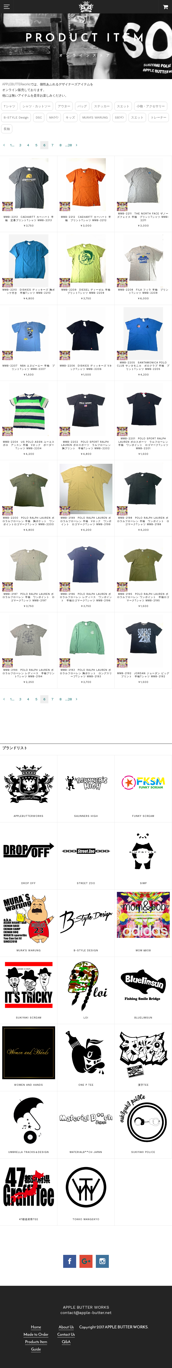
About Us (66, 1327)
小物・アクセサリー (151, 106)
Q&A (66, 1342)
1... (12, 145)
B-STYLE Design (16, 117)
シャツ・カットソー (36, 106)
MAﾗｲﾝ (53, 117)
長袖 (7, 129)
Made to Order (36, 1335)
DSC (39, 117)
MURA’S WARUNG (95, 117)
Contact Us (66, 1335)
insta (102, 1261)
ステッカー (102, 106)
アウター (64, 106)
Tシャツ (9, 106)
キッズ (70, 117)
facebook (69, 1261)
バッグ (82, 106)
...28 (68, 145)
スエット (123, 106)
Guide (36, 1349)
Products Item (36, 1342)
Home (36, 1327)
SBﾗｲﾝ (119, 117)
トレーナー (158, 117)
